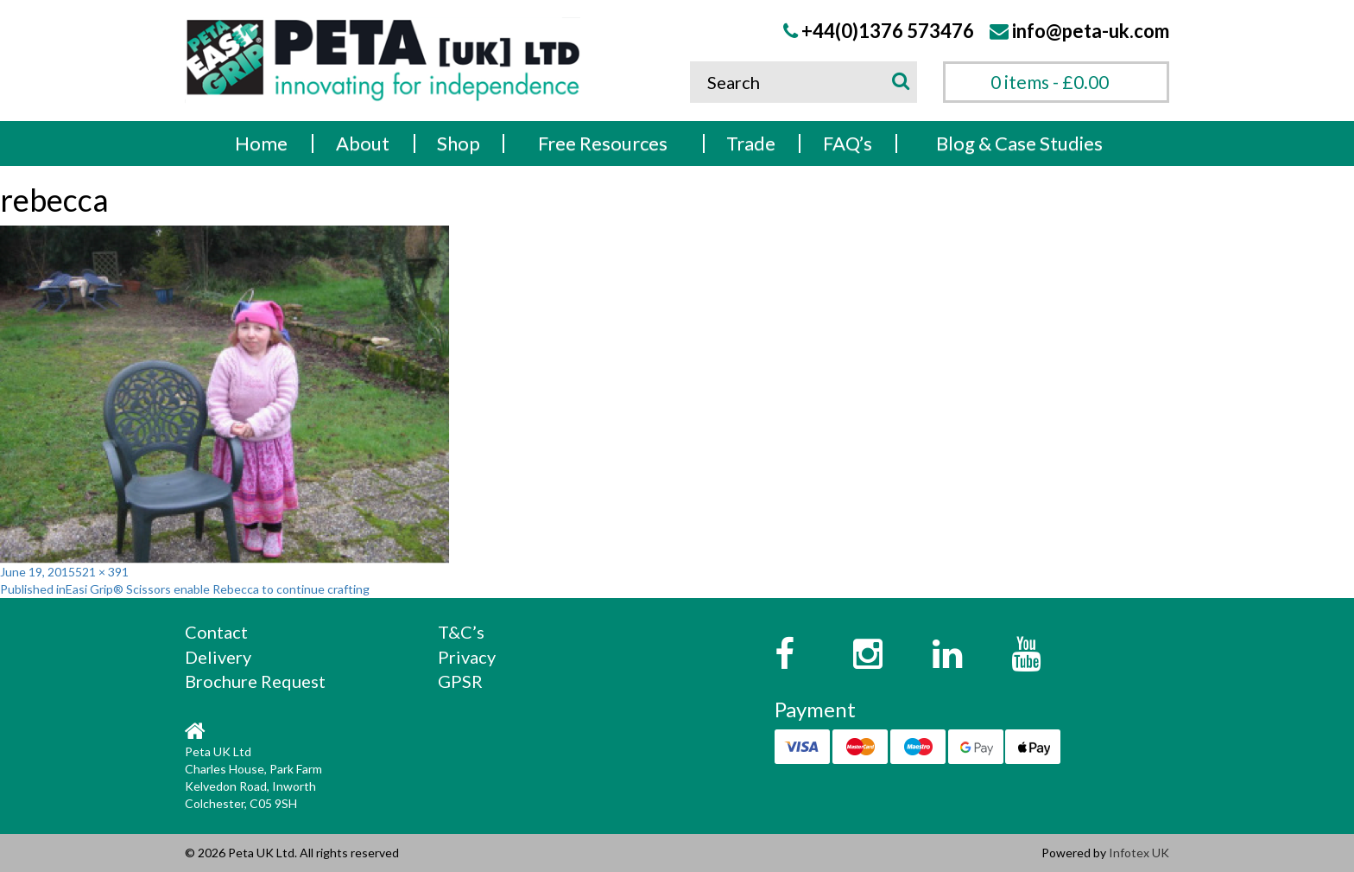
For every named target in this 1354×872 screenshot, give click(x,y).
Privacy (467, 656)
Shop (458, 143)
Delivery (218, 656)
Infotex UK (1139, 852)
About (362, 143)
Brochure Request (255, 681)
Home (261, 143)
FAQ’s (847, 143)
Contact (216, 631)
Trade (750, 143)
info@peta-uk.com (1090, 30)
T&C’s (461, 631)
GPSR (460, 681)
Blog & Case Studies (1019, 143)
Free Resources (603, 143)
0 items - (1049, 81)
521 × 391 (102, 571)
